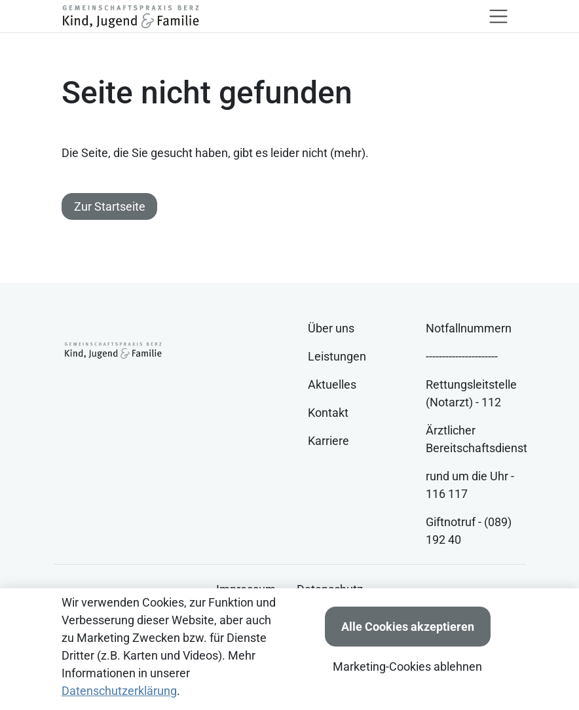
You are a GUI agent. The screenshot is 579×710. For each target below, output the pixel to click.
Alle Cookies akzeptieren (407, 626)
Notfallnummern (469, 328)
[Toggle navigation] (498, 16)
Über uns (331, 328)
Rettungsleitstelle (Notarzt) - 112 (471, 393)
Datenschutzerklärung (119, 691)
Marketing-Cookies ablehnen (407, 666)
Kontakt (328, 412)
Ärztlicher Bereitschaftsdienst (476, 439)
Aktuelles (332, 384)
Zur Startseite (109, 206)
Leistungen (337, 356)
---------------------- (462, 356)
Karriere (328, 441)
